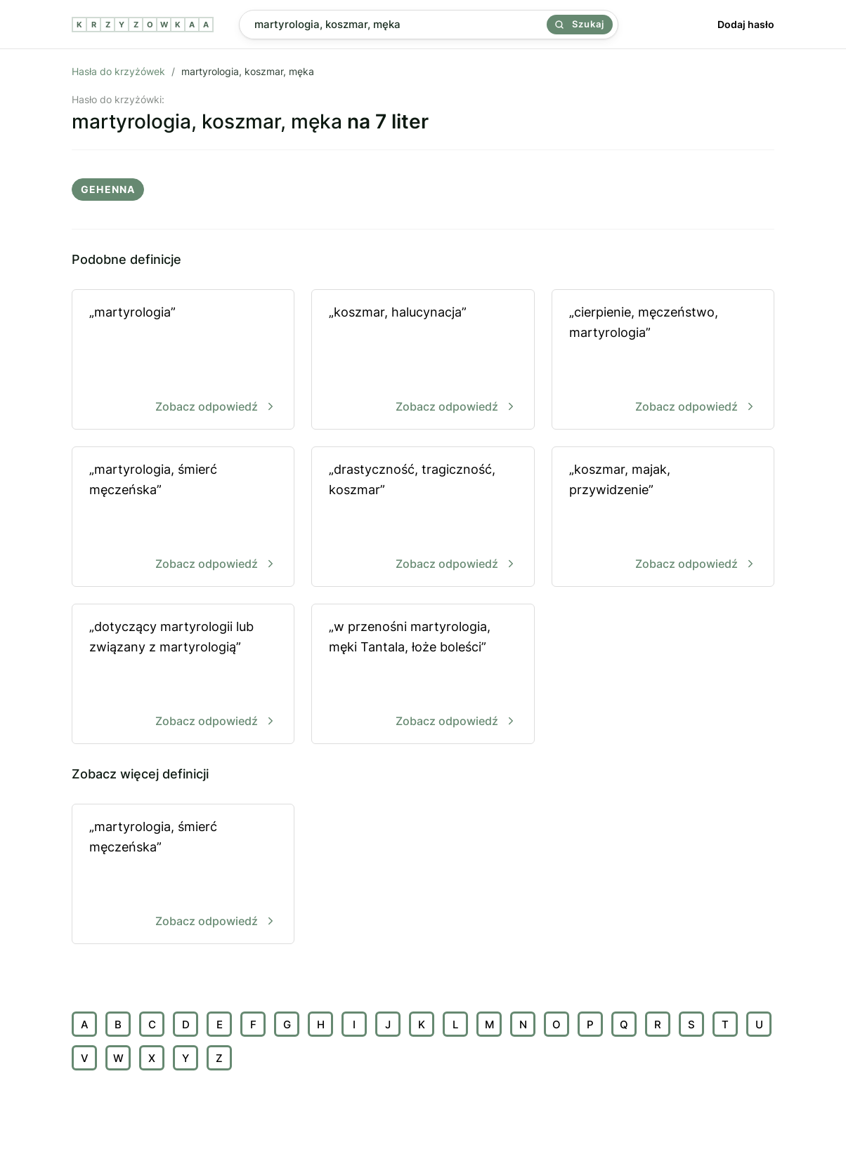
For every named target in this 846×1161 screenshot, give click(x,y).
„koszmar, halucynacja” (422, 360)
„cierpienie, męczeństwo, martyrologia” (663, 360)
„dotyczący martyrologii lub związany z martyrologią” (183, 675)
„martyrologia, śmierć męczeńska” (183, 517)
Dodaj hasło (745, 24)
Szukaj (579, 23)
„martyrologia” (183, 360)
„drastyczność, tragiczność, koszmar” (422, 517)
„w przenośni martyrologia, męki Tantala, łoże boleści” (422, 675)
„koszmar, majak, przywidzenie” (663, 517)
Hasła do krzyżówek (118, 71)
